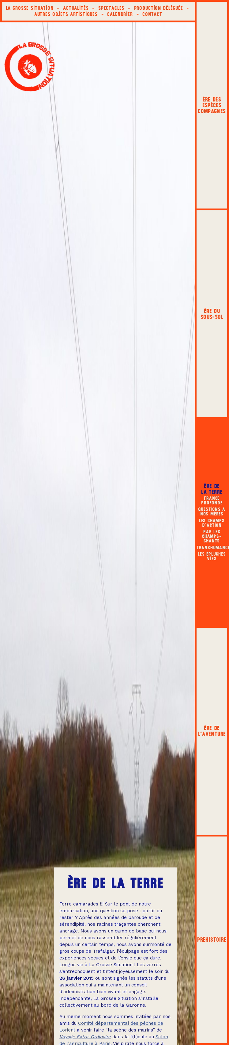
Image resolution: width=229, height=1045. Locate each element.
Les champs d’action (212, 523)
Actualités (76, 8)
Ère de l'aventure (212, 731)
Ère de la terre (211, 489)
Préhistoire (211, 939)
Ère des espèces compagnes (212, 105)
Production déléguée (158, 8)
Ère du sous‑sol (212, 314)
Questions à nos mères (211, 511)
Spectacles (111, 8)
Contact (152, 14)
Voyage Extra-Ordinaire (85, 1036)
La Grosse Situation (30, 8)
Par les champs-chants (212, 536)
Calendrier (120, 14)
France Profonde (211, 500)
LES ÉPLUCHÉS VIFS (212, 556)
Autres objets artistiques (66, 14)
